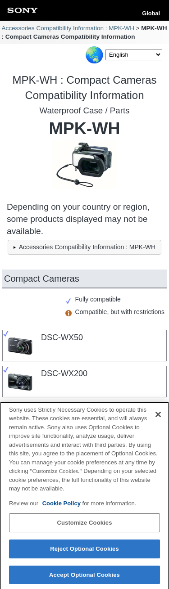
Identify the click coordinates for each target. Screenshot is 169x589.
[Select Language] (133, 54)
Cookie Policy (62, 506)
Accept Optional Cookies (84, 577)
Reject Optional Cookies (84, 551)
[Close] (158, 417)
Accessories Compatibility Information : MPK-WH (67, 28)
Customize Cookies (84, 525)
